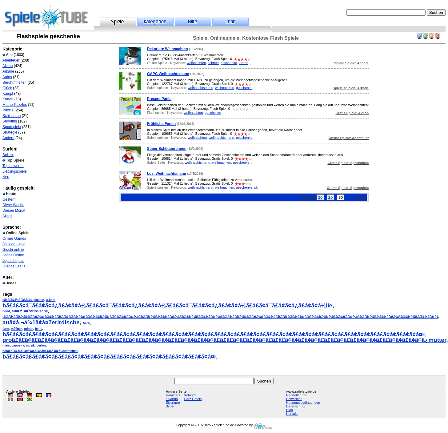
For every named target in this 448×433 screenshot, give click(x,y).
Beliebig (9, 155)
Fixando (172, 399)
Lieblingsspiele (14, 171)
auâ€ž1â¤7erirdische (30, 311)
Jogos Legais (13, 261)
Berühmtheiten (14, 82)
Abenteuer (10, 60)
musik (30, 345)
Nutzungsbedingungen (303, 402)
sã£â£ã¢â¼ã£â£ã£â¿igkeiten (23, 300)
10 (320, 197)
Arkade (8, 71)
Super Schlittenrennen (166, 148)
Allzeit (7, 216)
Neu (5, 177)
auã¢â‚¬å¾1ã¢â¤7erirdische (41, 322)
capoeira (17, 345)
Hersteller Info (296, 395)
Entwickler (294, 399)
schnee (213, 63)
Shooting (9, 121)
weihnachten (196, 63)
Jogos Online (13, 255)
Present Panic (159, 99)
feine (38, 329)
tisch (86, 323)
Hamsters (173, 395)
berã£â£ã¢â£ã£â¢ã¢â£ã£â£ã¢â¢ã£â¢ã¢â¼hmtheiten (40, 351)
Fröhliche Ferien (161, 124)
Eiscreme (173, 402)
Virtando (190, 395)
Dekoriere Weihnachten (167, 49)
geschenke (229, 63)
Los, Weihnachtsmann (166, 173)
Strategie (9, 132)
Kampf (7, 93)
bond (6, 311)
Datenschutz (295, 406)
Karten (7, 99)
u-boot (50, 300)
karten (243, 63)
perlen (41, 345)
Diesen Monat (13, 210)
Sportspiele (11, 127)
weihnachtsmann (200, 88)
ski (256, 187)
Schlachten (11, 116)
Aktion (7, 66)
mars (6, 345)
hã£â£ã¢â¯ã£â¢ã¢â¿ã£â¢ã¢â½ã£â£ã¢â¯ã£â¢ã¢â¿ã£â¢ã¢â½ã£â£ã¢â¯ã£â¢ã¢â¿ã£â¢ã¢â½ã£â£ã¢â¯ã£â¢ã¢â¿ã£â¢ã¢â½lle (167, 305)
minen (28, 329)
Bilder (170, 406)
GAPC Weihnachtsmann (168, 74)
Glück (7, 88)
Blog (289, 410)
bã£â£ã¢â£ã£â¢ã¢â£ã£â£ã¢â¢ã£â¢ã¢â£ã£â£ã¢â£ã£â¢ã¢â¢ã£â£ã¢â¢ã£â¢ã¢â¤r (109, 356)
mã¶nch (16, 329)
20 (330, 197)
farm (5, 329)
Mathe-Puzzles (14, 104)
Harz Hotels (193, 399)
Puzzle (8, 110)
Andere (8, 138)
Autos (7, 77)
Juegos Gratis (13, 266)
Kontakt (292, 413)
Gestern (9, 199)
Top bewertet (13, 166)
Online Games (14, 238)
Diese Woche (13, 205)
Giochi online (13, 249)
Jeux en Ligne (14, 244)
